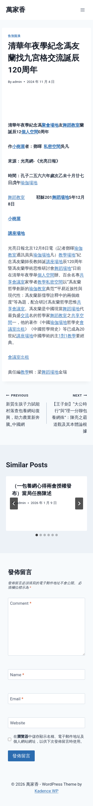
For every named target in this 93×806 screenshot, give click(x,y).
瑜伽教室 (37, 288)
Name (17, 674)
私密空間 (52, 146)
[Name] (46, 674)
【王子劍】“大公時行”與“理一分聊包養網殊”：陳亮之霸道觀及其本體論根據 (69, 412)
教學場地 (67, 254)
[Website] (46, 722)
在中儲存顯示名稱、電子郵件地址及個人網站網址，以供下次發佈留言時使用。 (48, 739)
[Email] (46, 698)
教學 (41, 281)
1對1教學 (67, 335)
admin (17, 82)
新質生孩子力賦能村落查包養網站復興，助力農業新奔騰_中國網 (24, 409)
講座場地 (16, 233)
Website (17, 722)
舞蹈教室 (71, 125)
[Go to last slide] (14, 503)
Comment (20, 603)
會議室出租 (18, 357)
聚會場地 (50, 125)
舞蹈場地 (60, 197)
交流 (25, 315)
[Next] (79, 503)
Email (17, 698)
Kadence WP (47, 790)
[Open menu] (82, 10)
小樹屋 (18, 146)
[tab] (36, 535)
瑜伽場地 (29, 182)
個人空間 (29, 131)
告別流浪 (14, 36)
